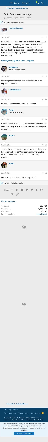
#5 (46, 145)
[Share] (42, 37)
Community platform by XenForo (23, 418)
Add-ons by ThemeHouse (12, 420)
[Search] (42, 3)
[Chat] (37, 3)
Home (37, 413)
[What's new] (32, 3)
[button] (6, 3)
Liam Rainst (42, 214)
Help (32, 413)
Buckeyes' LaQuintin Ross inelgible (17, 61)
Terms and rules (10, 413)
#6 (46, 173)
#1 (46, 37)
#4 (46, 119)
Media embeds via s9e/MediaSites (32, 420)
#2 (46, 76)
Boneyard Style (11, 409)
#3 (46, 99)
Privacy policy (23, 413)
